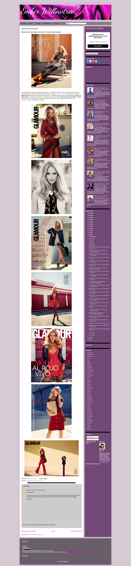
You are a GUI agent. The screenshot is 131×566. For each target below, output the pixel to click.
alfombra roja (90, 354)
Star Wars (89, 419)
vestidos (89, 423)
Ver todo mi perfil (103, 462)
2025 (89, 215)
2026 (89, 213)
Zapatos (89, 429)
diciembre (91, 236)
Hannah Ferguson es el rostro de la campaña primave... (98, 251)
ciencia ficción (91, 371)
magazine (37, 480)
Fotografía (90, 388)
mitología (89, 403)
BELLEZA (55, 23)
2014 (89, 337)
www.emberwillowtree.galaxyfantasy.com (77, 552)
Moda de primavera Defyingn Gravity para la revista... (98, 299)
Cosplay (89, 380)
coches (89, 373)
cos (88, 378)
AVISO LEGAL (26, 557)
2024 (89, 217)
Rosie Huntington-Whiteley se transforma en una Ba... (96, 313)
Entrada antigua (76, 531)
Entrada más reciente (28, 531)
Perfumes (89, 414)
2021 (89, 224)
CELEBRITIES (46, 23)
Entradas (90, 437)
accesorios (90, 352)
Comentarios (91, 439)
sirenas (89, 418)
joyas (88, 393)
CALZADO (37, 23)
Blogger (71, 561)
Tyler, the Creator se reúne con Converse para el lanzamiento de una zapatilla (101, 197)
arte (88, 358)
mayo (90, 241)
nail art (89, 406)
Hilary (102, 450)
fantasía (89, 386)
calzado (89, 365)
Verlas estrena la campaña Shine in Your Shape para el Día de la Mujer (101, 125)
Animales (89, 356)
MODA (30, 23)
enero (90, 335)
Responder (29, 499)
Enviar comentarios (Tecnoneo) (36, 534)
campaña (89, 367)
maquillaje (90, 401)
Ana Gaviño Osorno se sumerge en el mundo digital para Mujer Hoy (101, 89)
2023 (89, 219)
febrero (91, 332)
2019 (89, 228)
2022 (89, 222)
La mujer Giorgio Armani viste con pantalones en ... (98, 310)
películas (89, 412)
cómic (88, 377)
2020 (89, 226)
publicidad (90, 416)
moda (42, 480)
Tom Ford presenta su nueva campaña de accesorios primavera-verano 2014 (101, 185)
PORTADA (23, 23)
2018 (89, 230)
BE (27, 490)
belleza (89, 362)
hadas (88, 390)
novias (89, 408)
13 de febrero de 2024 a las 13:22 (37, 490)
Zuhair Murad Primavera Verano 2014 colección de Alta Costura (102, 160)
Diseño (89, 382)
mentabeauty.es (31, 492)
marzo (90, 245)
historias (89, 391)
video (88, 425)
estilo (33, 480)
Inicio (53, 531)
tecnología (90, 421)
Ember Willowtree (47, 11)
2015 (89, 234)
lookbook (89, 397)
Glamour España (61, 94)
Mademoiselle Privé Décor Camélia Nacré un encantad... (98, 268)
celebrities (29, 480)
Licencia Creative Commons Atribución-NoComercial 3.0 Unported (71, 550)
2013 (89, 339)
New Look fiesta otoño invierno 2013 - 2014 (100, 100)
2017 (89, 232)
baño (88, 360)
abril (90, 243)
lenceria (89, 395)
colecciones (90, 375)
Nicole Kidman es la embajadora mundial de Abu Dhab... (97, 282)
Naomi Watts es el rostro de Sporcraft (98, 323)
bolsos (89, 363)
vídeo (88, 427)
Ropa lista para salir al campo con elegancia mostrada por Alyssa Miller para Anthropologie (102, 173)
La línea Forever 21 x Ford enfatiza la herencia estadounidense (101, 112)
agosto (91, 238)
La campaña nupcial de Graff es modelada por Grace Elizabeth (101, 137)
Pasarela (89, 410)
